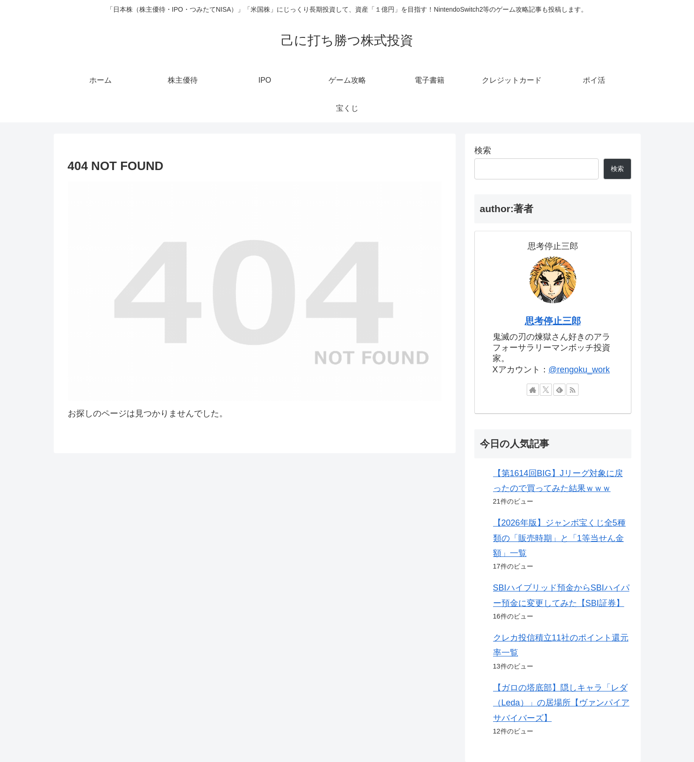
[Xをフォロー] (546, 390)
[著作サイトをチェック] (533, 390)
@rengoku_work (579, 369)
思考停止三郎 (553, 321)
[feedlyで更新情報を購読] (559, 390)
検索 (482, 150)
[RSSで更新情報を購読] (572, 390)
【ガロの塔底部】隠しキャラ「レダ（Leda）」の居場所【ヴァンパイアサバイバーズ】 (561, 703)
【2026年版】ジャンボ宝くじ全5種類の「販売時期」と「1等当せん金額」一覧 (559, 538)
